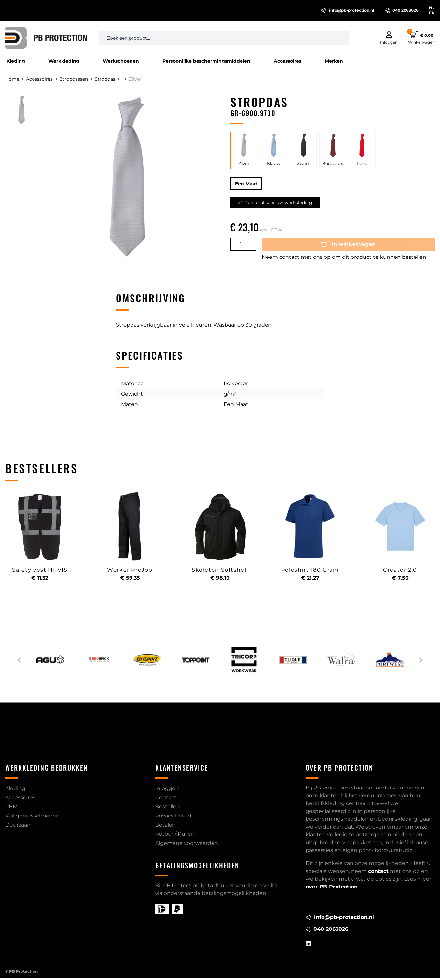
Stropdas (107, 79)
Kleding (16, 61)
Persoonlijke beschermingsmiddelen (206, 61)
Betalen (165, 825)
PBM (11, 806)
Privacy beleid (173, 816)
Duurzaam (19, 825)
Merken (334, 61)
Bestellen (167, 806)
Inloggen (167, 788)
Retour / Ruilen (175, 834)
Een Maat (246, 184)
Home (14, 79)
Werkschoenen (121, 61)
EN (432, 12)
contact (378, 871)
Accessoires (287, 61)
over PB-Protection (332, 887)
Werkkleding (63, 61)
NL (431, 7)
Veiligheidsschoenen (32, 816)
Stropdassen (76, 79)
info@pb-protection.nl (347, 10)
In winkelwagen (348, 244)
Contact (165, 797)
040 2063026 (402, 10)
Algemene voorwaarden (186, 843)
